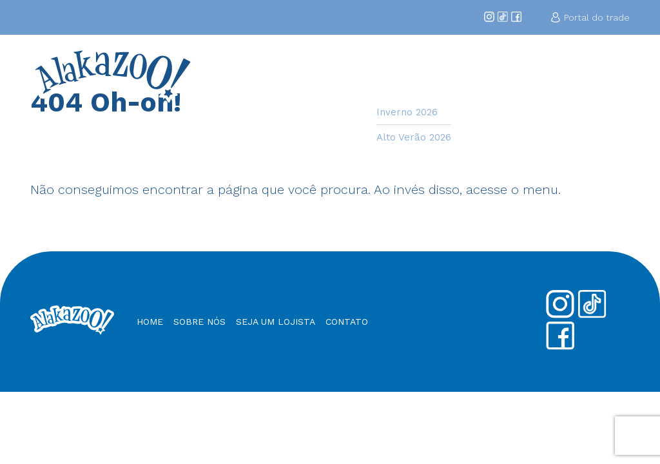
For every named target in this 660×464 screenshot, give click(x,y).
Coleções (401, 69)
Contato (606, 69)
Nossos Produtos (541, 74)
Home (303, 69)
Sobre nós (199, 321)
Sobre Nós (347, 74)
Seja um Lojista (474, 74)
